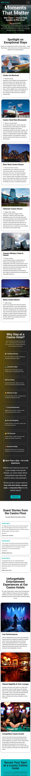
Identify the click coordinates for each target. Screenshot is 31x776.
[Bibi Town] (5, 2)
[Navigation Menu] (28, 2)
